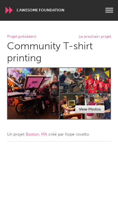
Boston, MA (36, 134)
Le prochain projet (95, 36)
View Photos (90, 109)
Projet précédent (21, 36)
